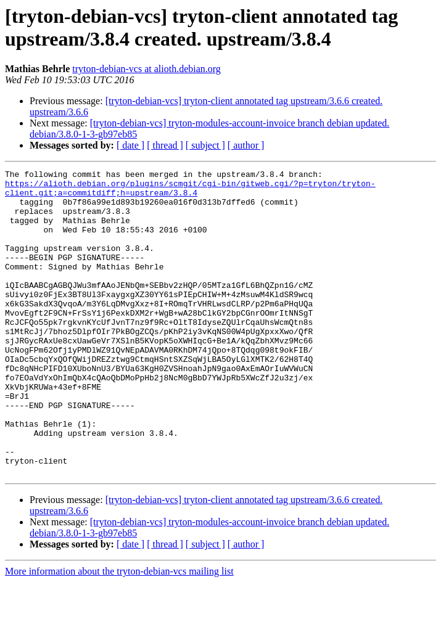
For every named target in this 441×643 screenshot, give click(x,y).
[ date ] (130, 145)
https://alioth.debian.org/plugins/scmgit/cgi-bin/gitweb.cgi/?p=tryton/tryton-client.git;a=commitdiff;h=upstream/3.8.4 (190, 192)
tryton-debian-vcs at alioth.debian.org (146, 68)
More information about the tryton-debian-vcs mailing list (119, 632)
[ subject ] (205, 145)
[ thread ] (165, 145)
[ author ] (246, 145)
